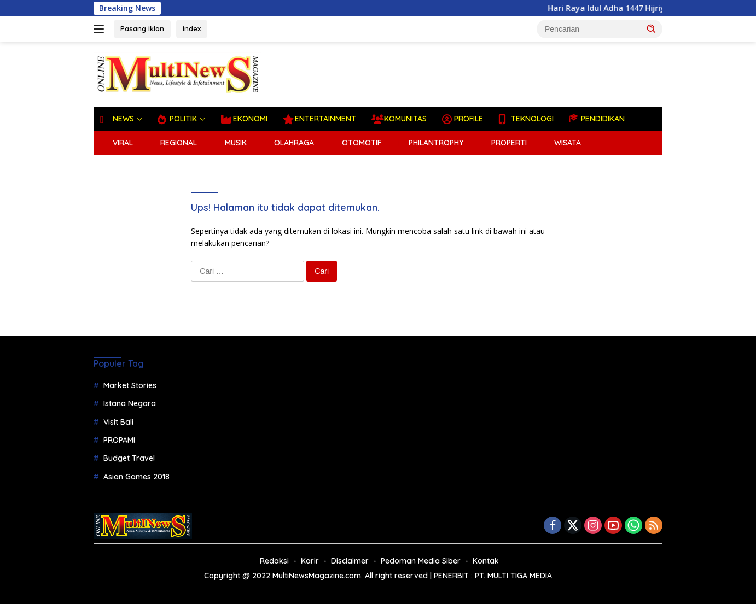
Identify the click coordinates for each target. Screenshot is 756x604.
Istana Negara (129, 403)
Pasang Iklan (142, 28)
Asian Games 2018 (136, 477)
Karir (310, 561)
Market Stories (129, 385)
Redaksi (274, 561)
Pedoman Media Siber (421, 561)
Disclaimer (350, 561)
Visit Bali (118, 422)
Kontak (486, 561)
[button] (651, 28)
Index (192, 28)
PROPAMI (119, 440)
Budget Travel (129, 458)
